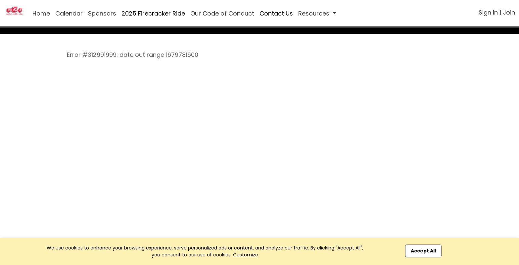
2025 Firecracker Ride (153, 13)
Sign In (488, 12)
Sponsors (102, 13)
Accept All (423, 250)
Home (41, 13)
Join (509, 12)
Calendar (69, 13)
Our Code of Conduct (222, 13)
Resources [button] (314, 13)
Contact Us (276, 13)
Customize (245, 254)
